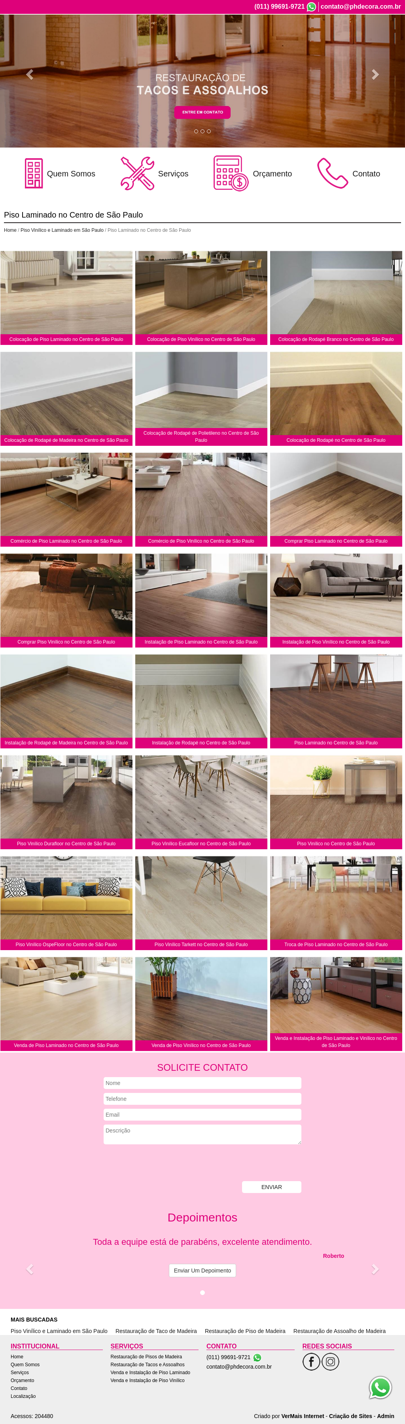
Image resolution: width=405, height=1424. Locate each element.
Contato (351, 35)
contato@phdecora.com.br (361, 6)
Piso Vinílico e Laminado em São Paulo (62, 230)
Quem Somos (255, 35)
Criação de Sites (350, 1416)
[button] (30, 74)
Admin (385, 1416)
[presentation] (164, 1163)
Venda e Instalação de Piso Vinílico (148, 1380)
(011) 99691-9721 (279, 6)
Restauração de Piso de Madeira (245, 1331)
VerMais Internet (302, 1416)
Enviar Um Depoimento (202, 1270)
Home (223, 35)
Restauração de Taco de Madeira (156, 1331)
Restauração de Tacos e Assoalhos (148, 1364)
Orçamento (321, 35)
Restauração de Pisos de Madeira (146, 1357)
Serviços (289, 35)
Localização (383, 35)
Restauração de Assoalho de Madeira (339, 1331)
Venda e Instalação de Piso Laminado (150, 1372)
